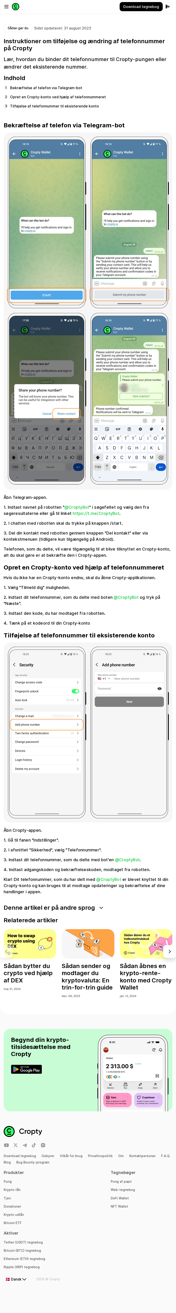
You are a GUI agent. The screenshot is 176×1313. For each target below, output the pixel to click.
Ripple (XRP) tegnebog (22, 1267)
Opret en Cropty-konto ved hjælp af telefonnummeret (58, 97)
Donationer (12, 1206)
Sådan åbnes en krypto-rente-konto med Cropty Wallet (146, 976)
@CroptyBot (76, 507)
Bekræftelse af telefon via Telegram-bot (46, 88)
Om (121, 1156)
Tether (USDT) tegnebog (23, 1242)
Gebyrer (47, 1156)
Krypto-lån (12, 1190)
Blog (7, 1162)
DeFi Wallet (120, 1198)
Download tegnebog (20, 1156)
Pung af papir (121, 1181)
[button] (169, 951)
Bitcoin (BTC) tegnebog (22, 1250)
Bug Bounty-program (33, 1162)
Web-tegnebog (123, 1190)
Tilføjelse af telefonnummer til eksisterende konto (54, 106)
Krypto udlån (14, 1215)
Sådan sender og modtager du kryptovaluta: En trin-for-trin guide (87, 976)
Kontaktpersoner (142, 1156)
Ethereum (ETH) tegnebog (24, 1259)
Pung (8, 1181)
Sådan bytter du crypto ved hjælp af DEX (28, 973)
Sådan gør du (18, 28)
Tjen (7, 1198)
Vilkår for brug (71, 1156)
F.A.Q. (165, 1156)
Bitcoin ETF (13, 1223)
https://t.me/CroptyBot (96, 513)
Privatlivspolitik (100, 1156)
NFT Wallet (119, 1206)
